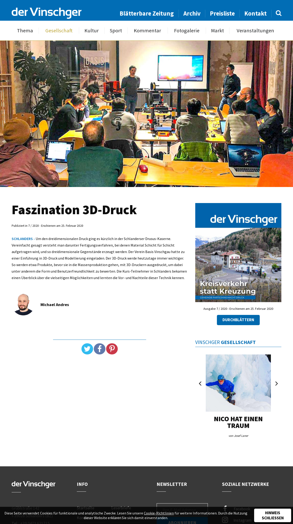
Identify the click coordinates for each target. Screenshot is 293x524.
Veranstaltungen (255, 30)
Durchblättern (238, 319)
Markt (217, 30)
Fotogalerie (186, 30)
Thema (25, 30)
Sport (116, 30)
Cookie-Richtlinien (159, 513)
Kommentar (147, 30)
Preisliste (222, 13)
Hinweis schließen (273, 515)
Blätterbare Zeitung (147, 13)
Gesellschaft (59, 30)
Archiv (192, 13)
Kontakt (255, 13)
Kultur (91, 30)
